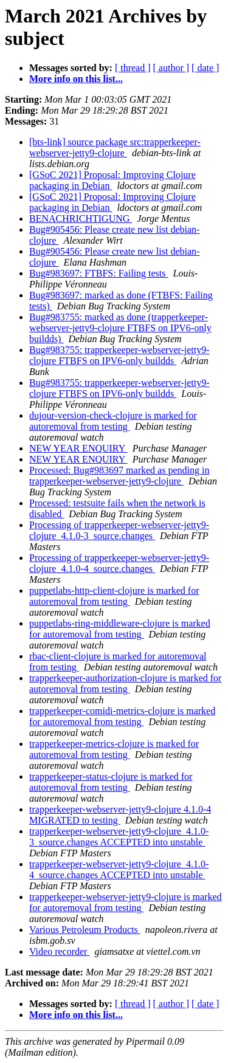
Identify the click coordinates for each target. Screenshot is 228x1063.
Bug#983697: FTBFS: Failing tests (98, 273)
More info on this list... (76, 79)
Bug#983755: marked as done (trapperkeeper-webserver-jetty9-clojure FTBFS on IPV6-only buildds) (120, 328)
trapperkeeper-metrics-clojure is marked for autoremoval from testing (114, 749)
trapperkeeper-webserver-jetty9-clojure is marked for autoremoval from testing (125, 902)
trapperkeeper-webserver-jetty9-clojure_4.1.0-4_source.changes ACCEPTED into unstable (119, 869)
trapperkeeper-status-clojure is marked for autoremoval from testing (110, 782)
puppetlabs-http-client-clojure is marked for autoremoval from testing (114, 596)
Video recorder (59, 951)
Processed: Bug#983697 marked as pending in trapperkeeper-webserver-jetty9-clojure (119, 475)
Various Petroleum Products (84, 929)
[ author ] (171, 68)
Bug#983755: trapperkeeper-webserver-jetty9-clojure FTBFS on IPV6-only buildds (119, 355)
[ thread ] (133, 68)
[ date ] (205, 68)
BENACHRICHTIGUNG (80, 218)
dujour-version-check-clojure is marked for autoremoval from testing (113, 421)
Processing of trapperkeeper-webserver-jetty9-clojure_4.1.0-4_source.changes (119, 563)
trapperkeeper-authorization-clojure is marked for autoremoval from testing (125, 683)
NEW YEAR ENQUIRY (78, 448)
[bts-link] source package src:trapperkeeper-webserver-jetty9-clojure (115, 147)
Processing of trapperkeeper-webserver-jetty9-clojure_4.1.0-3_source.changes (119, 530)
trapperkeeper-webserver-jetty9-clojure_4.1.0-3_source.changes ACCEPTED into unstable (119, 836)
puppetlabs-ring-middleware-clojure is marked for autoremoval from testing (119, 628)
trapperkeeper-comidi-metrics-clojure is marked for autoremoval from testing (122, 716)
